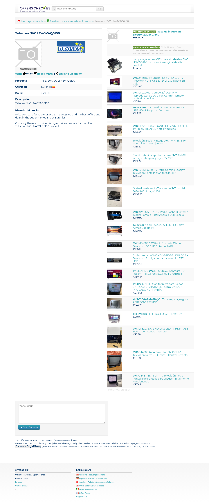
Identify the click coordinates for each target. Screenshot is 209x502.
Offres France (83, 493)
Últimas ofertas (21, 486)
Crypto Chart (81, 497)
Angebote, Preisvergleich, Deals (90, 475)
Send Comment (29, 427)
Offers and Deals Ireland (87, 489)
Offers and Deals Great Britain (90, 486)
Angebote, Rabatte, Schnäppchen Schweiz (95, 482)
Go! (100, 8)
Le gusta (18, 482)
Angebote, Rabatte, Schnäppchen (91, 478)
